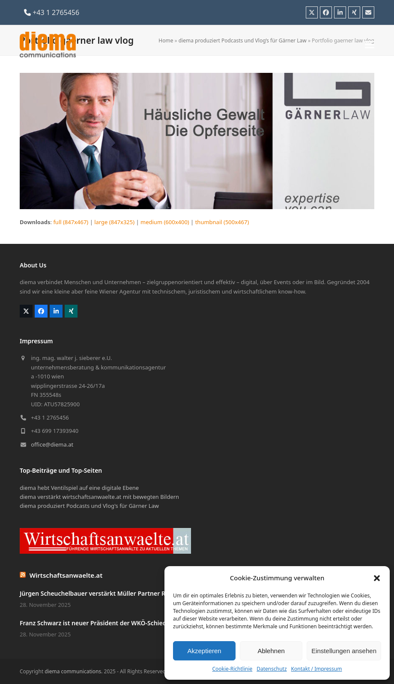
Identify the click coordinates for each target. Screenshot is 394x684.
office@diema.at (52, 444)
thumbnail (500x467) (222, 222)
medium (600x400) (164, 222)
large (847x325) (114, 222)
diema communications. (73, 671)
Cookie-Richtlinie (232, 668)
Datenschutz (272, 668)
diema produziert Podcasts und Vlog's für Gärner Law (89, 506)
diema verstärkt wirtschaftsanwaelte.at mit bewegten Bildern (99, 497)
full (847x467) (70, 222)
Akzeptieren (204, 650)
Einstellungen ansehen (343, 650)
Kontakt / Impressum (316, 668)
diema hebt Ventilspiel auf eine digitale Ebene (79, 488)
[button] (377, 578)
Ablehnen (270, 650)
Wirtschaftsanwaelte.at (66, 575)
